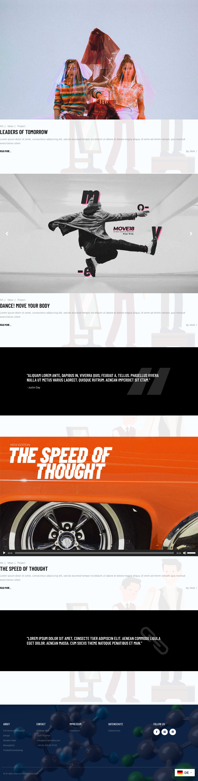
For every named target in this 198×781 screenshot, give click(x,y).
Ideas (10, 126)
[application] (99, 553)
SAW (192, 151)
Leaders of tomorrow (24, 131)
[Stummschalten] (184, 553)
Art (1, 126)
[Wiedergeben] (4, 553)
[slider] (94, 553)
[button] (191, 233)
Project (21, 126)
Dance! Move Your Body (25, 305)
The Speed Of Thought (24, 568)
